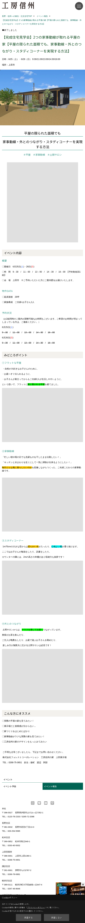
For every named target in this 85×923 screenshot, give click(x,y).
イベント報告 (50, 786)
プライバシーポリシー (36, 907)
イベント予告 (9, 786)
